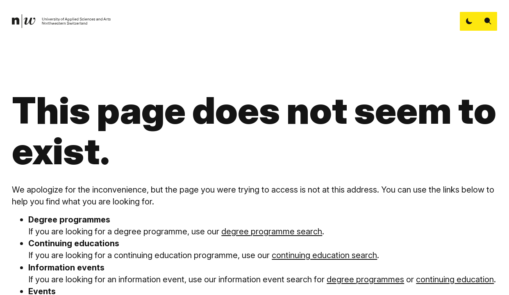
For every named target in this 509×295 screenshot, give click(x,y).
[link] (61, 21)
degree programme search (271, 231)
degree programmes (365, 279)
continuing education (455, 279)
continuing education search (324, 255)
